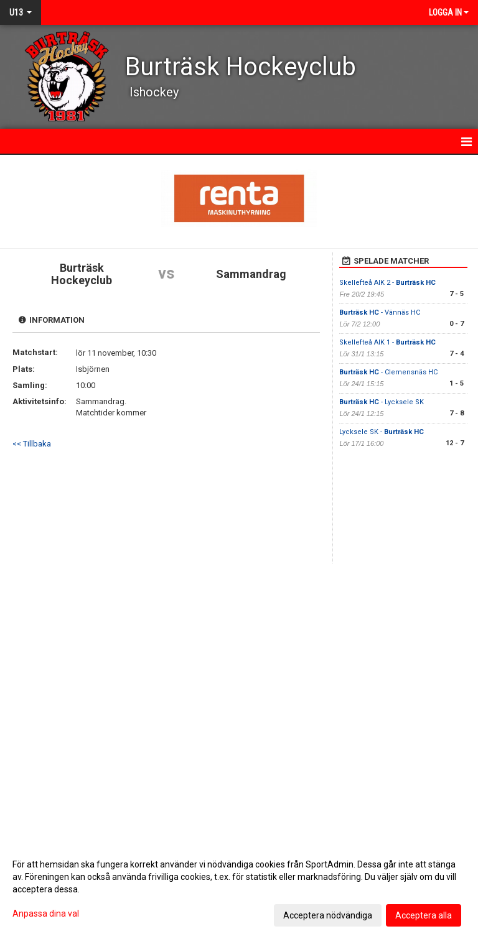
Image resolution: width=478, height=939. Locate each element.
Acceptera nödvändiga (327, 915)
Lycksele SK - (381, 432)
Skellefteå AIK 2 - (387, 283)
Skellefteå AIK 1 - (387, 342)
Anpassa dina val (45, 913)
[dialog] (239, 889)
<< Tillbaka (31, 443)
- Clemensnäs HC (388, 372)
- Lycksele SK (381, 402)
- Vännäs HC (379, 312)
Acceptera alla (423, 915)
